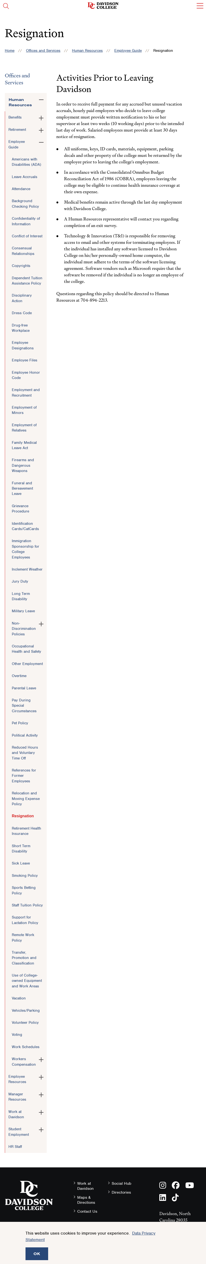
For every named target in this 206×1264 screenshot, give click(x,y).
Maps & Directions (86, 1200)
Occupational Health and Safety (26, 649)
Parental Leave (24, 688)
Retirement (17, 129)
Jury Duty (20, 581)
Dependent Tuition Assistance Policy (27, 281)
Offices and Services (43, 50)
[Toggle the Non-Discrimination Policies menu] (41, 623)
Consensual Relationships (23, 251)
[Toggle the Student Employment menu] (41, 1129)
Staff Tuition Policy (27, 905)
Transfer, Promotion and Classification (24, 958)
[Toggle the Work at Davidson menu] (41, 1111)
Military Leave (23, 611)
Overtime (19, 675)
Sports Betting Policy (24, 890)
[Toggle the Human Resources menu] (41, 99)
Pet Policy (20, 723)
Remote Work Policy (23, 937)
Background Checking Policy (25, 204)
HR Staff (15, 1146)
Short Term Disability (21, 849)
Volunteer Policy (25, 1022)
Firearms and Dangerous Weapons (23, 465)
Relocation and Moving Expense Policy (26, 798)
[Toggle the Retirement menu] (41, 129)
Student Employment (18, 1132)
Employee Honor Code (26, 375)
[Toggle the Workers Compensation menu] (41, 1058)
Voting (17, 1034)
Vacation (19, 998)
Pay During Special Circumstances (24, 705)
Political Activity (25, 735)
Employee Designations (23, 345)
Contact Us (87, 1211)
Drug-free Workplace (21, 328)
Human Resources (87, 50)
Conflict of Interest (27, 236)
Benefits (15, 117)
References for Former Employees (24, 776)
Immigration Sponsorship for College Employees (25, 549)
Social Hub (121, 1183)
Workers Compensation (24, 1062)
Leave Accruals (24, 176)
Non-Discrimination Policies (24, 629)
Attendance (21, 188)
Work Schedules (25, 1046)
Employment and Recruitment (26, 392)
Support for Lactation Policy (25, 920)
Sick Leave (21, 863)
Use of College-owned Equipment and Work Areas (27, 981)
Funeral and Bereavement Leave (22, 488)
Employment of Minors (24, 410)
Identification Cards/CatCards (25, 526)
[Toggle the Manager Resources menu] (41, 1094)
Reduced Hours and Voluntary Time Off (25, 753)
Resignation (23, 816)
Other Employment (27, 663)
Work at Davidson (16, 1114)
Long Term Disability (21, 596)
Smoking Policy (25, 875)
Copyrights (21, 265)
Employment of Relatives (24, 428)
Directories (121, 1192)
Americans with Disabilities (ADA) (26, 162)
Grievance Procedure (20, 509)
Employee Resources (17, 1079)
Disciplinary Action (22, 298)
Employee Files (24, 360)
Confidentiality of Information (26, 221)
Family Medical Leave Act (24, 445)
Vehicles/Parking (26, 1010)
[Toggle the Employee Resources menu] (41, 1076)
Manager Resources (17, 1097)
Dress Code (22, 313)
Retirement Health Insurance (26, 831)
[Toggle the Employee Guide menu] (41, 141)
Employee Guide (128, 50)
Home (9, 50)
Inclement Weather (27, 569)
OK (36, 1253)
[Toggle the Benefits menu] (41, 117)
